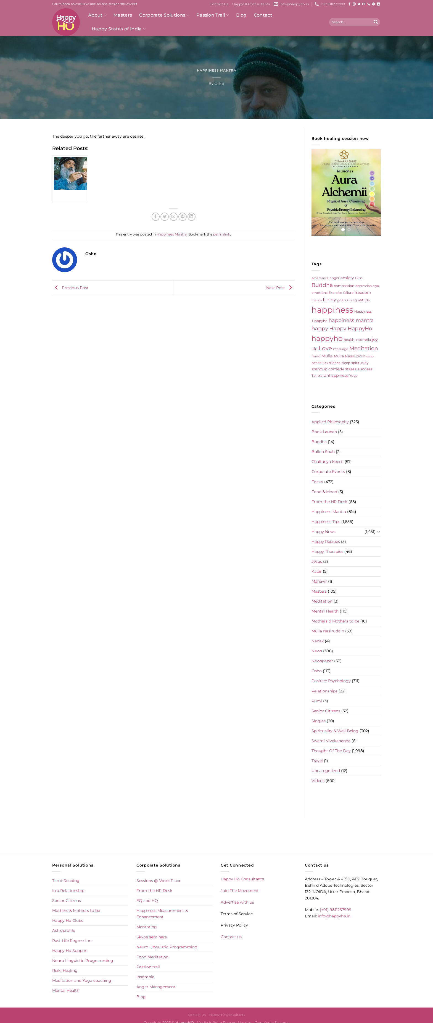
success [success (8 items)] (365, 369)
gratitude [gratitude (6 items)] (362, 300)
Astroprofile (63, 930)
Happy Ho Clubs (67, 920)
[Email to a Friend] (174, 217)
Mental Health (325, 611)
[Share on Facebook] (156, 217)
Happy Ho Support (70, 950)
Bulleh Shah (323, 451)
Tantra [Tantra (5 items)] (316, 376)
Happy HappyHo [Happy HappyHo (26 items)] (350, 328)
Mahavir (319, 581)
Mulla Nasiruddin (327, 631)
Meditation (321, 601)
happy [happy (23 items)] (319, 328)
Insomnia (145, 976)
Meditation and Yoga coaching (81, 980)
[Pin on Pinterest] (182, 217)
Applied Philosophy (330, 421)
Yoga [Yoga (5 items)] (353, 376)
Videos (317, 780)
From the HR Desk (329, 501)
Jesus (316, 561)
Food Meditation (152, 956)
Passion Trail (212, 15)
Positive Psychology (331, 680)
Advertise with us (237, 902)
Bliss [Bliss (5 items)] (359, 278)
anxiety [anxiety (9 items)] (347, 277)
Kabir (316, 571)
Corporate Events (328, 471)
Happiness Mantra (216, 70)
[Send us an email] (363, 4)
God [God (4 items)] (350, 300)
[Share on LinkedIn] (192, 217)
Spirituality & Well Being (334, 730)
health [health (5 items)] (349, 340)
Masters (122, 15)
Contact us (231, 936)
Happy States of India (119, 29)
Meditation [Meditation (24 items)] (363, 348)
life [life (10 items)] (314, 348)
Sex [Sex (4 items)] (325, 363)
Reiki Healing (65, 970)
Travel (317, 760)
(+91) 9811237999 (336, 909)
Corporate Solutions (164, 15)
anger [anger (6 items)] (334, 278)
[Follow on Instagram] (354, 4)
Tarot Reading (66, 880)
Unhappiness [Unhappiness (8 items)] (335, 375)
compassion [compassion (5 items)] (344, 286)
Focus (317, 481)
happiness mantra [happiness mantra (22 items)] (351, 320)
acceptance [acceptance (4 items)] (320, 278)
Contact (263, 15)
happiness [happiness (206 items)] (332, 310)
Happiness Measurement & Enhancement (162, 913)
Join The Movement (240, 890)
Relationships (324, 691)
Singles (318, 720)
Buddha (319, 441)
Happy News (323, 531)
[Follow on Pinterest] (373, 4)
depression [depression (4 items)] (363, 286)
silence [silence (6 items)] (334, 363)
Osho (219, 84)
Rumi (316, 700)
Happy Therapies (327, 551)
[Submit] (375, 22)
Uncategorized (325, 770)
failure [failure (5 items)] (348, 293)
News (316, 650)
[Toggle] (379, 531)
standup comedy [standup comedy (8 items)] (327, 369)
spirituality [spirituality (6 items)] (360, 363)
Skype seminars (151, 937)
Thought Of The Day (331, 750)
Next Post (280, 287)
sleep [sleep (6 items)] (346, 363)
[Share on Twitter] (164, 217)
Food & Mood (324, 491)
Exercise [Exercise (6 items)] (335, 293)
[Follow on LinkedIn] (378, 4)
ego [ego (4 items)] (376, 286)
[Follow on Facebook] (349, 4)
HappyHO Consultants (251, 4)
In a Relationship (68, 890)
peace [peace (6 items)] (316, 363)
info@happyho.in (334, 916)
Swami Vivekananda (330, 740)
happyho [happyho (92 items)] (327, 338)
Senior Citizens (325, 710)
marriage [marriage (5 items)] (340, 349)
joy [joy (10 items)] (375, 339)
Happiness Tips (325, 521)
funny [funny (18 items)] (329, 299)
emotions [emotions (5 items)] (319, 293)
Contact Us (219, 4)
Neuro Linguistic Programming (82, 960)
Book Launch (324, 431)
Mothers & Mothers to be (335, 621)
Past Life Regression (71, 940)
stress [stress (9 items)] (351, 369)
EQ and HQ (147, 900)
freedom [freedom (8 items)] (363, 292)
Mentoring (146, 926)
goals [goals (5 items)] (341, 300)
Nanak (317, 641)
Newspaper (322, 660)
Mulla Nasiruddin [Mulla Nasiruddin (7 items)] (349, 356)
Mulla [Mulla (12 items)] (327, 356)
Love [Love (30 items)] (325, 348)
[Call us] (368, 4)
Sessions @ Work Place (158, 880)
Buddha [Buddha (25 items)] (322, 285)
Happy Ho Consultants (242, 879)
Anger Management (155, 986)
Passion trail (148, 966)
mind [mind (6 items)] (315, 356)
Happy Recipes (325, 541)
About (97, 15)
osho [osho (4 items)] (370, 356)
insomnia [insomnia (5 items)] (363, 340)
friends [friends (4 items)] (316, 300)
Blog (241, 15)
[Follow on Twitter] (359, 4)
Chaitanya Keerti (327, 461)
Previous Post (70, 287)
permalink (221, 234)
